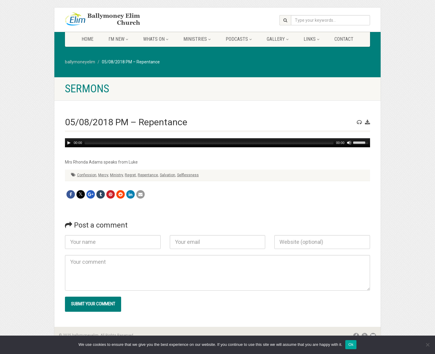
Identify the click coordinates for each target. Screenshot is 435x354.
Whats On (155, 39)
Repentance (148, 175)
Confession (86, 175)
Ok (350, 344)
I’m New (118, 39)
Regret (130, 175)
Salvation (167, 175)
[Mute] (349, 142)
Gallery (277, 39)
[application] (217, 142)
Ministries (197, 39)
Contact (343, 39)
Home (87, 39)
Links (311, 39)
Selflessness (188, 175)
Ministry (116, 175)
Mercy (103, 175)
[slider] (209, 142)
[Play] (68, 142)
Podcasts (239, 39)
